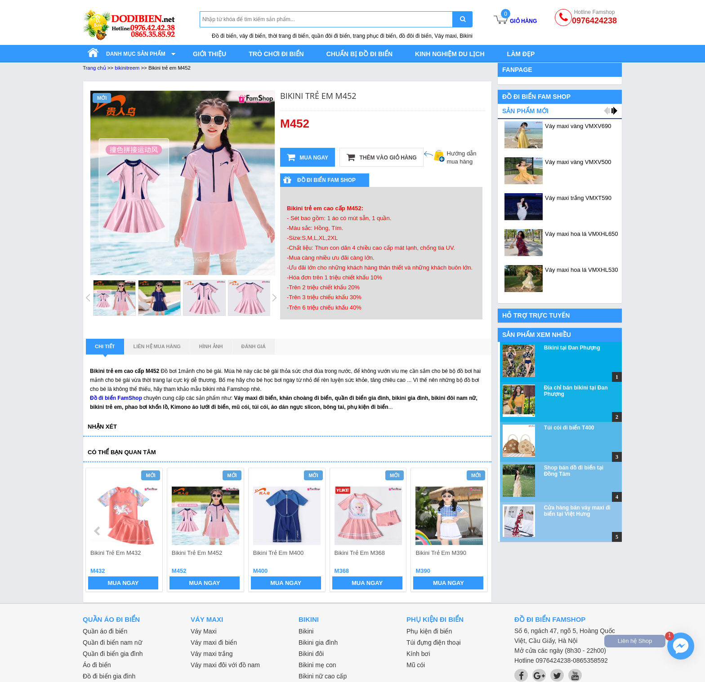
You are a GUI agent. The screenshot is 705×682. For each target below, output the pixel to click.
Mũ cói (415, 665)
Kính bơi (418, 653)
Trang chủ (94, 68)
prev (98, 531)
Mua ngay (307, 157)
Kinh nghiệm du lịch (450, 54)
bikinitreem (127, 68)
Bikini (306, 631)
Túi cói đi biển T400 (569, 428)
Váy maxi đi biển (214, 642)
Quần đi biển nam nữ (112, 642)
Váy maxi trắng (212, 653)
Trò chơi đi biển (276, 54)
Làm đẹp (521, 54)
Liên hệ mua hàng (157, 346)
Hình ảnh (211, 346)
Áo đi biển (97, 665)
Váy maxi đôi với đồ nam (225, 665)
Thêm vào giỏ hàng (381, 157)
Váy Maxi (204, 631)
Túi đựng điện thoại (433, 642)
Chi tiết (105, 349)
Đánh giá (253, 346)
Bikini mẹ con (317, 665)
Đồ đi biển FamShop (116, 398)
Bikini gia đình (318, 642)
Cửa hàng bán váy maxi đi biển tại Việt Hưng (577, 511)
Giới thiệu (209, 54)
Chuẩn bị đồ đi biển (359, 54)
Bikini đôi (311, 653)
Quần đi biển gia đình (113, 653)
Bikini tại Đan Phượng (572, 348)
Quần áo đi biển (105, 631)
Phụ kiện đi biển (429, 631)
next (477, 531)
